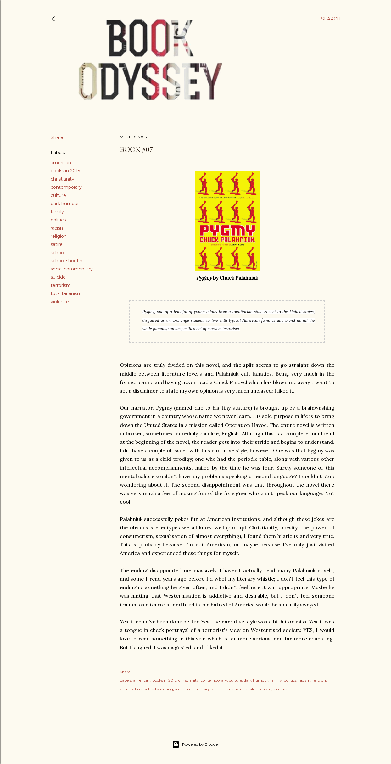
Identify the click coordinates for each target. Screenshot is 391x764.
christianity (62, 179)
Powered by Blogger (195, 744)
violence (60, 301)
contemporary (66, 187)
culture (58, 195)
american (61, 162)
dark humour (65, 203)
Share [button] (57, 137)
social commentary (72, 269)
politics (58, 220)
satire (57, 244)
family (57, 212)
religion (59, 236)
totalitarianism (66, 293)
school (58, 252)
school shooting (68, 261)
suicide (58, 277)
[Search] (331, 18)
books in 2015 (65, 171)
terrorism (61, 285)
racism (58, 228)
